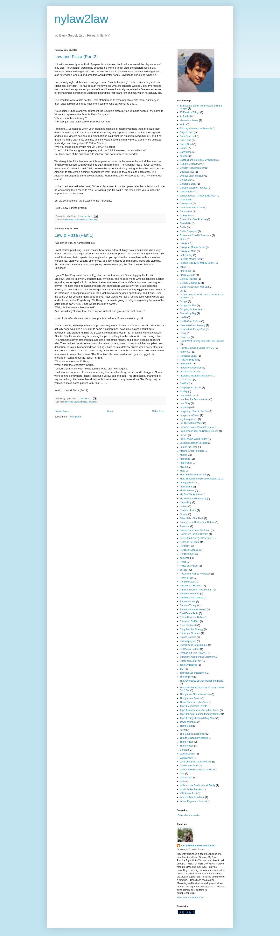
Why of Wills (186, 777)
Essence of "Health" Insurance (195, 235)
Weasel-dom (186, 757)
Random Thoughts (189, 605)
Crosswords (186, 203)
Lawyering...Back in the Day (194, 411)
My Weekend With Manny (193, 498)
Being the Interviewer (191, 164)
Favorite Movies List (190, 259)
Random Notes (187, 601)
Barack (183, 148)
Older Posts (158, 411)
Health (183, 317)
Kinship (183, 391)
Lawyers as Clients (190, 415)
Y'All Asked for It (188, 793)
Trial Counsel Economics (193, 734)
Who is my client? (189, 765)
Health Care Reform (190, 321)
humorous (68, 219)
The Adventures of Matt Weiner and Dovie (201, 680)
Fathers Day (186, 255)
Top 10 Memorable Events (193, 706)
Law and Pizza (81, 219)
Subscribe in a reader (189, 815)
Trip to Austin (186, 741)
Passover (185, 526)
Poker (183, 562)
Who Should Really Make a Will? (197, 769)
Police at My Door (189, 565)
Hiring (183, 333)
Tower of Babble (188, 722)
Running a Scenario (190, 633)
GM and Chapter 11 (190, 282)
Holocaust (185, 337)
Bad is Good (186, 144)
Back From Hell (188, 136)
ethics (183, 239)
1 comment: (84, 398)
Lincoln (183, 435)
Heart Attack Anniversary (192, 325)
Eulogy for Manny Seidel (192, 247)
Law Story (185, 403)
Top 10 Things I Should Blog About (198, 718)
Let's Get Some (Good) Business (197, 427)
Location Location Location (194, 443)
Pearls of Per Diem (190, 542)
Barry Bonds (186, 152)
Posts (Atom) (75, 416)
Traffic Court (186, 726)
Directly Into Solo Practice (193, 219)
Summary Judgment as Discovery (197, 657)
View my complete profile (190, 897)
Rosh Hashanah (188, 625)
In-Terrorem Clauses (190, 371)
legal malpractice (188, 419)
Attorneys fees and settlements (196, 128)
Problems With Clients (191, 597)
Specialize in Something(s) (193, 645)
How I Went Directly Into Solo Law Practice (202, 341)
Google (183, 301)
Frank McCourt (187, 275)
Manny (183, 454)
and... (183, 124)
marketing (185, 459)
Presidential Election (190, 585)
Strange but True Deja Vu (193, 653)
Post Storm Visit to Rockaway (195, 573)
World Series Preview (191, 789)
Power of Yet (186, 577)
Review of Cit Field (189, 621)
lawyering (93, 219)
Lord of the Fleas (188, 447)
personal (184, 558)
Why (182, 773)
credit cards (186, 199)
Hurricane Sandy (188, 355)
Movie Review (187, 490)
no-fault (184, 506)
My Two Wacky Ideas (191, 494)
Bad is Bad (185, 140)
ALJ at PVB (186, 116)
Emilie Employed (188, 231)
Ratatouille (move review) (193, 609)
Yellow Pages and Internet (193, 801)
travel (183, 730)
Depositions (186, 211)
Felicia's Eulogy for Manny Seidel (197, 263)
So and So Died (188, 637)
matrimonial (186, 462)
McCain (184, 466)
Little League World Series (193, 439)
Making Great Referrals (192, 451)
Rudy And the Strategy (191, 629)
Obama (183, 514)
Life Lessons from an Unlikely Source (199, 431)
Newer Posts (62, 411)
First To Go (185, 271)
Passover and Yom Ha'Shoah (195, 530)
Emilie (183, 227)
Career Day (186, 179)
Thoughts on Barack (190, 698)
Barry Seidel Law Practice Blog (198, 845)
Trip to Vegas (186, 745)
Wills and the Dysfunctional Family (197, 785)
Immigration (186, 363)
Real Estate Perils (189, 613)
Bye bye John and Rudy (192, 176)
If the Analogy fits (189, 359)
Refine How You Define (192, 617)
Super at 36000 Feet (190, 661)
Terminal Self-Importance (193, 672)
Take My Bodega (188, 665)
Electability (185, 223)
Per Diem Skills (188, 554)
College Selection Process (193, 187)
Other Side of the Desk (191, 518)
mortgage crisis (188, 482)
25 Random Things (190, 112)
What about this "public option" (196, 761)
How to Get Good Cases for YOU (197, 348)
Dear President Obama (192, 207)
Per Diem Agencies (190, 550)
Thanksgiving (187, 676)
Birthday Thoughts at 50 (192, 168)
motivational (186, 486)
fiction (183, 267)
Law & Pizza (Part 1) (74, 235)
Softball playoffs (188, 641)
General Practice (188, 279)
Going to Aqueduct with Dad (194, 287)
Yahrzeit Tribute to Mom (192, 797)
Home (110, 411)
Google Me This (188, 305)
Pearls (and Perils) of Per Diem (196, 538)
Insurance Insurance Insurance (196, 375)
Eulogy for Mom (188, 251)
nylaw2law (81, 18)
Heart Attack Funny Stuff (192, 329)
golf (182, 290)
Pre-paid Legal (187, 581)
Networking (186, 502)
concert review (187, 191)
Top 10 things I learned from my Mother (200, 714)
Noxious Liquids (188, 510)
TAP (182, 669)
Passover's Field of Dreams (194, 534)
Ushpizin (184, 749)
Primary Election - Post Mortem (196, 589)
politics (183, 569)
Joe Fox (184, 383)
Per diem (184, 546)
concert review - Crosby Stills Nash (198, 195)
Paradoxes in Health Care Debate (197, 522)
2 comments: (84, 216)
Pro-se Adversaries (190, 593)
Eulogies (184, 243)
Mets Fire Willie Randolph (193, 474)
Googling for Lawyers (191, 309)
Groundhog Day (188, 313)
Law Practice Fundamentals (194, 399)
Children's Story (188, 183)
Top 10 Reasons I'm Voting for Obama (199, 710)
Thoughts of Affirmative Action (195, 694)
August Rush (186, 132)
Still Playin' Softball (190, 649)
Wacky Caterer (187, 753)
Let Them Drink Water (191, 423)
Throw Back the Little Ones (194, 702)
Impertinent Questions (191, 367)
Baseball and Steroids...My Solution (198, 160)
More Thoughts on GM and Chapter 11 (200, 478)
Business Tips (187, 171)
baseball (184, 156)
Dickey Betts (186, 215)
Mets (182, 470)
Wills (182, 781)
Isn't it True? (186, 379)
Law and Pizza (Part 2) (76, 56)
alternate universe (189, 120)
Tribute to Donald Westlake (194, 738)
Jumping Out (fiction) (190, 387)
